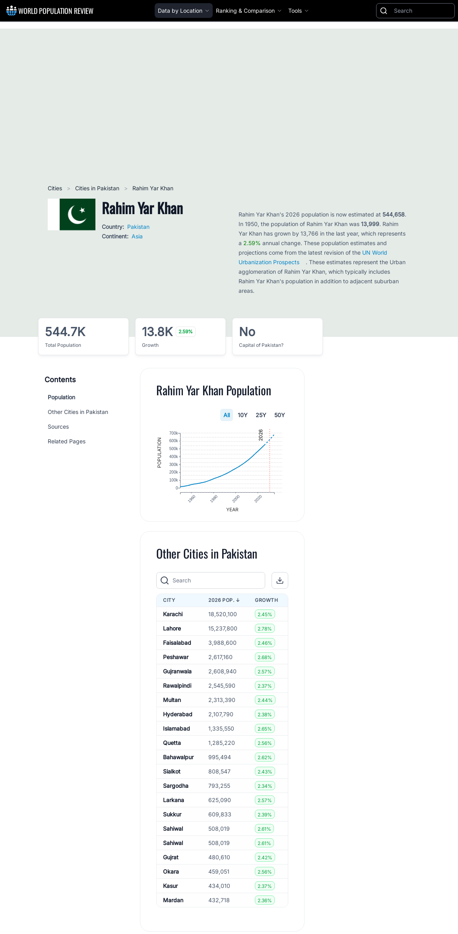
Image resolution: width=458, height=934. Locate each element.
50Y (279, 415)
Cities (56, 188)
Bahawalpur (178, 761)
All (226, 415)
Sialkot (171, 775)
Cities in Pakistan (98, 188)
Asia (137, 236)
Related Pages (66, 441)
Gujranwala (177, 675)
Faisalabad (177, 647)
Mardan (173, 904)
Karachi (172, 618)
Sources (58, 426)
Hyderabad (177, 718)
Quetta (172, 747)
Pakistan (138, 226)
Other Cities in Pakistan (78, 411)
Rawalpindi (177, 689)
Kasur (170, 890)
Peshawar (175, 661)
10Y (243, 415)
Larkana (173, 804)
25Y (261, 415)
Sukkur (172, 818)
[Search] (422, 11)
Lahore (172, 632)
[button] (280, 584)
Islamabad (176, 732)
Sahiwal (173, 833)
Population (61, 397)
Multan (172, 704)
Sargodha (175, 790)
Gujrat (171, 861)
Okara (171, 875)
